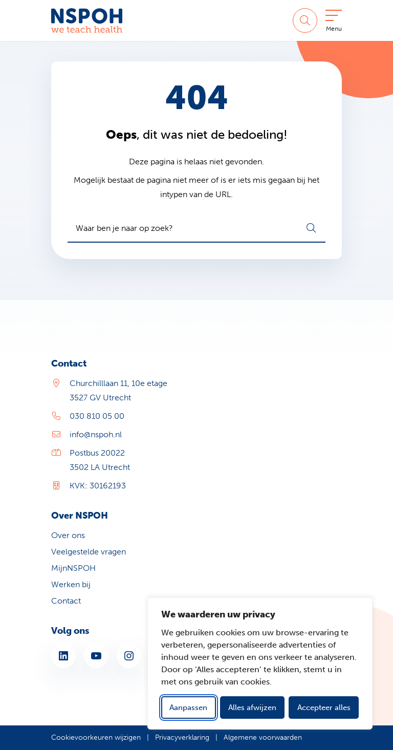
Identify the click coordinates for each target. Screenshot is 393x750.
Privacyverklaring (182, 737)
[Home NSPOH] (86, 20)
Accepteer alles (324, 707)
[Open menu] (333, 22)
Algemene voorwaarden (263, 737)
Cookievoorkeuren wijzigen (96, 737)
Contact (66, 601)
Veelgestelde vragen (88, 551)
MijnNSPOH (73, 568)
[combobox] (196, 228)
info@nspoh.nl (96, 434)
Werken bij (71, 584)
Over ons (68, 535)
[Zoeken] (305, 20)
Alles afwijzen (252, 707)
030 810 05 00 (97, 416)
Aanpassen (188, 707)
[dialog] (260, 663)
